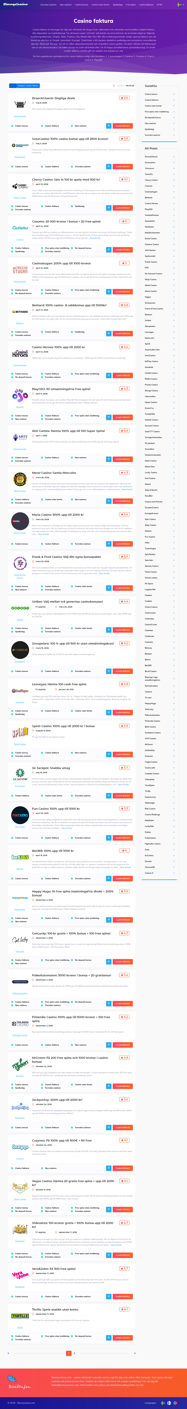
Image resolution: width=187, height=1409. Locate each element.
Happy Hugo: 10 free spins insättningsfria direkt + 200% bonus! (73, 893)
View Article (95, 238)
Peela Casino (151, 572)
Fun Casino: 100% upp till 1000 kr (56, 808)
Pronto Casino (151, 385)
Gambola (149, 367)
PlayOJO (19, 407)
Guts (147, 850)
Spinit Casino (20, 744)
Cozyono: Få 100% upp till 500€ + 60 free (62, 1140)
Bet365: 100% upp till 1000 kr (53, 851)
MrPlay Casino (151, 361)
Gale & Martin (151, 490)
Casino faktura (146, 5)
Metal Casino (20, 491)
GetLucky (20, 951)
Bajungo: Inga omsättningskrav (152, 678)
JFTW (159, 5)
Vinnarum (149, 168)
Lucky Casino (151, 472)
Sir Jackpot (20, 786)
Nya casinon (66, 5)
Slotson (148, 531)
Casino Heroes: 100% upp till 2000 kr (58, 347)
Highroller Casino (152, 844)
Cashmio (149, 642)
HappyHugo (19, 910)
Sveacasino (150, 163)
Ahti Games (150, 250)
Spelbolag (117, 5)
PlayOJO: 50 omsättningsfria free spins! (61, 389)
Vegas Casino (20, 1199)
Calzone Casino (152, 244)
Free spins (131, 5)
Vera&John (20, 1287)
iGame (148, 484)
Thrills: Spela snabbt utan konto (55, 1309)
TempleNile (150, 414)
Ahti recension (20, 449)
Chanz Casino (151, 607)
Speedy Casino (151, 566)
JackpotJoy (20, 1118)
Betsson (148, 315)
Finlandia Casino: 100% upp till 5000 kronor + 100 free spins (71, 1019)
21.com (148, 698)
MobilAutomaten (152, 233)
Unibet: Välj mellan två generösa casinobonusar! (67, 601)
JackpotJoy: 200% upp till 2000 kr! (57, 1100)
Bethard (19, 323)
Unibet (20, 620)
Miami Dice (150, 467)
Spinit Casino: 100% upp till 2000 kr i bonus (63, 726)
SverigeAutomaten (153, 437)
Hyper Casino (151, 402)
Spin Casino (150, 519)
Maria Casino (20, 533)
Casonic (148, 692)
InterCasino (150, 356)
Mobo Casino (151, 461)
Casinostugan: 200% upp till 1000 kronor (61, 263)
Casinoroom (150, 613)
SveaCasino (20, 157)
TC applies (40, 607)
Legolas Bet (150, 589)
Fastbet (148, 595)
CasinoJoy (149, 619)
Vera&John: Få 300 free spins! (54, 1269)
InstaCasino (150, 838)
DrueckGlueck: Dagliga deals (53, 98)
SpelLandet (150, 256)
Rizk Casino (150, 809)
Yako (147, 543)
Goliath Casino (151, 420)
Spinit (147, 344)
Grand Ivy (149, 408)
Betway (148, 648)
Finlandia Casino (20, 1035)
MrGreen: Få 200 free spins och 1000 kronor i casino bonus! (70, 1060)
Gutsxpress (150, 303)
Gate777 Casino (152, 432)
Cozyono (20, 1159)
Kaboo (148, 832)
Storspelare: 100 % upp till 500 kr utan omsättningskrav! (73, 643)
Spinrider (149, 560)
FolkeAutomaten (20, 993)
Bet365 (20, 869)
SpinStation (150, 554)
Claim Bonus (123, 126)
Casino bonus (81, 5)
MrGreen (20, 1076)
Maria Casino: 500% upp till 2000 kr (58, 514)
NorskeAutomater (153, 455)
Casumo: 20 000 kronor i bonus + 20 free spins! (66, 221)
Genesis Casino (152, 426)
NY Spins (149, 584)
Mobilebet (149, 820)
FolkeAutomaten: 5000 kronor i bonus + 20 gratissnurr (71, 975)
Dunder (148, 861)
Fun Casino (20, 827)
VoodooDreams (152, 215)
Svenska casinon (48, 5)
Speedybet (150, 221)
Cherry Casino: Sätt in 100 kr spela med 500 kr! (66, 179)
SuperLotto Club (152, 350)
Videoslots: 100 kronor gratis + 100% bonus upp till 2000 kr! (72, 1225)
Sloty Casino (150, 525)
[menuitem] (180, 5)
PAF (147, 268)
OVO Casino (150, 739)
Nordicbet (149, 227)
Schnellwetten (151, 686)
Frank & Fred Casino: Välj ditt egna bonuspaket (66, 557)
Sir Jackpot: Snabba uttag (51, 768)
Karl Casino (150, 478)
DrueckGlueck (20, 116)
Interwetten (150, 396)
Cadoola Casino (152, 774)
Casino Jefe (150, 768)
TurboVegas (150, 549)
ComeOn (149, 174)
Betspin (148, 654)
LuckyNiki (149, 826)
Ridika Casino (151, 379)
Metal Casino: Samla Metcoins (54, 473)
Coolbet (148, 601)
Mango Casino (151, 391)
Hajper (148, 297)
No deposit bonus (83, 248)
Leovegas (20, 702)
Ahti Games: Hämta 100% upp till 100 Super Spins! (68, 431)
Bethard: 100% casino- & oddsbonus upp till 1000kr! (69, 305)
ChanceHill (150, 867)
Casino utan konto (100, 5)
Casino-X (149, 873)
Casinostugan (20, 281)
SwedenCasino (151, 508)
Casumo (19, 240)
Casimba (149, 630)
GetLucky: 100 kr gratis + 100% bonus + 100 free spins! (71, 933)
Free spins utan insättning (57, 248)
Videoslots (20, 1241)
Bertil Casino (150, 671)
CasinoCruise (151, 625)
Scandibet (149, 449)
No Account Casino (153, 274)
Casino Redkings (152, 815)
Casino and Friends (153, 502)
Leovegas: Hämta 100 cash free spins (59, 684)
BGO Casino (150, 727)
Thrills (20, 1328)
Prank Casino (151, 262)
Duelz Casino (151, 239)
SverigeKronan (151, 513)
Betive (148, 660)
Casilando (149, 636)
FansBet (148, 496)
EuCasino (149, 856)
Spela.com (149, 338)
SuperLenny (150, 797)
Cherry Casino (20, 198)
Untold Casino (151, 373)
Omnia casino (151, 578)
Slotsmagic (150, 803)
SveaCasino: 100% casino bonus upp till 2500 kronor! (70, 139)
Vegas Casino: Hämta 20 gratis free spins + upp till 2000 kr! (73, 1183)
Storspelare (20, 662)
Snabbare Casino (153, 733)
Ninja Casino (150, 279)
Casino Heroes (19, 365)
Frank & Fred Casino (20, 576)
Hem (13, 86)
